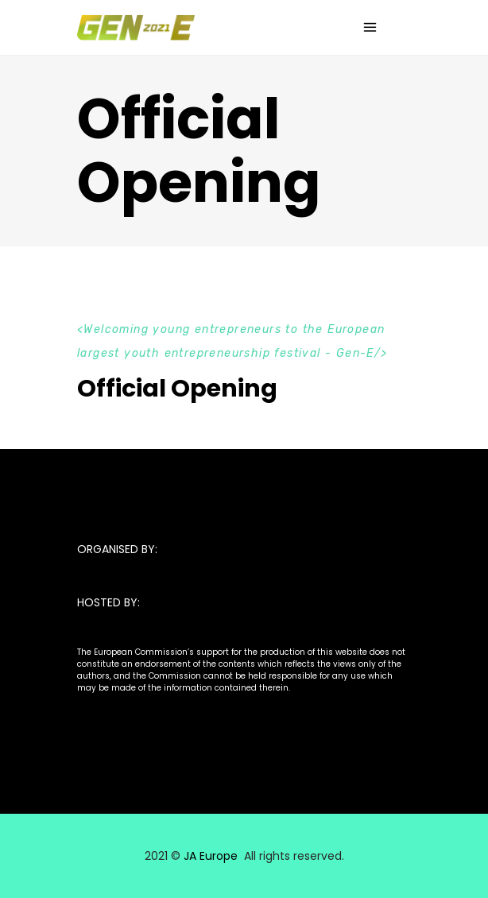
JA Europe (211, 856)
